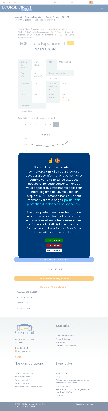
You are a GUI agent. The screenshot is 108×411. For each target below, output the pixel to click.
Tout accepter (54, 240)
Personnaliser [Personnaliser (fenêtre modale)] (54, 250)
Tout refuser (54, 245)
